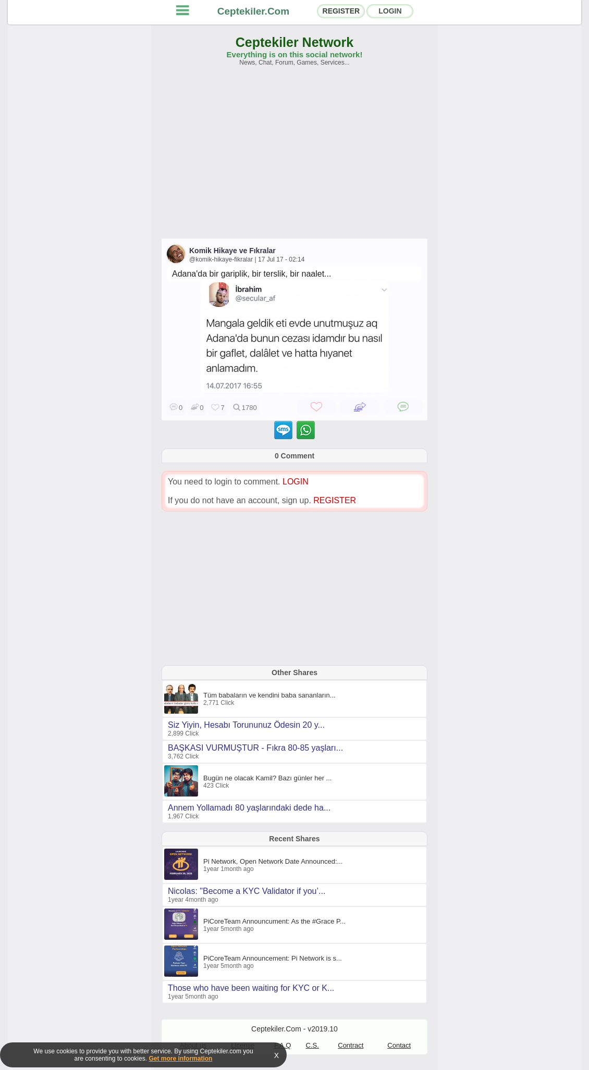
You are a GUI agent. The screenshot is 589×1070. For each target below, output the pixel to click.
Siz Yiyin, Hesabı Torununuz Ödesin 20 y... (246, 724)
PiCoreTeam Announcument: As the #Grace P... (274, 921)
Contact (399, 1045)
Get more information (180, 1058)
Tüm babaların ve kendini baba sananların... (269, 695)
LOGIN (389, 11)
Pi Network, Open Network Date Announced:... (272, 861)
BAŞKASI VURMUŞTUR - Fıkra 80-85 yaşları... (255, 747)
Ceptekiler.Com (253, 11)
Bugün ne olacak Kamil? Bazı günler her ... (267, 778)
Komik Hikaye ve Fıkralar (232, 250)
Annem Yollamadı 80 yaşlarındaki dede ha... (249, 807)
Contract (350, 1045)
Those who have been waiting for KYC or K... (251, 988)
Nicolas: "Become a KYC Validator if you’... (246, 891)
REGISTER (341, 11)
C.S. (312, 1045)
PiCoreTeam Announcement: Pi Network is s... (272, 958)
